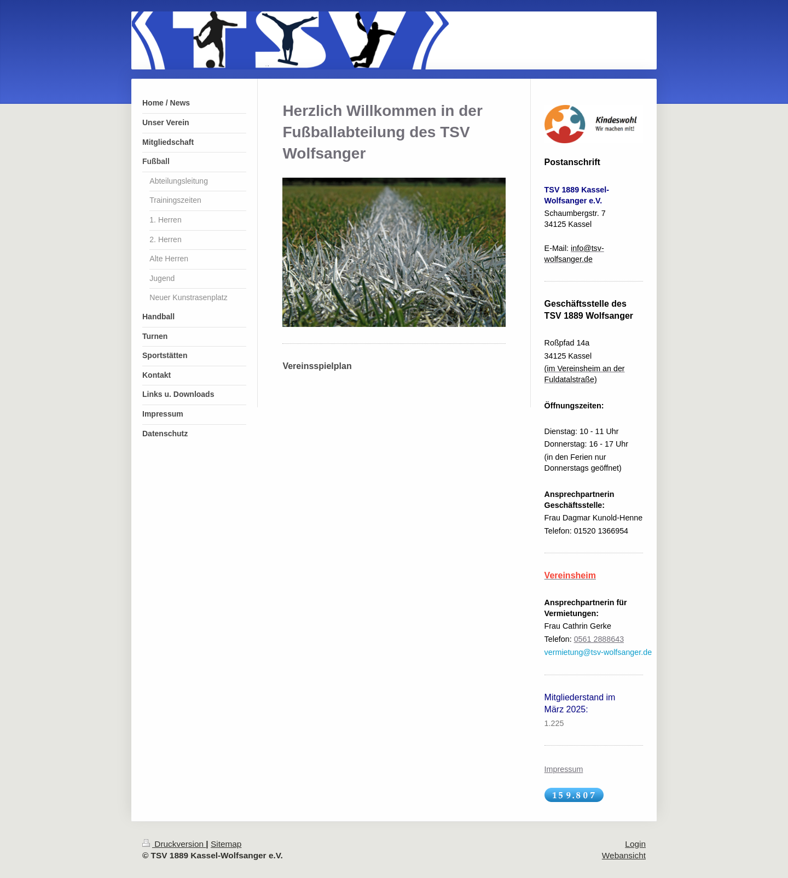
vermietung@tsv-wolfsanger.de (598, 652)
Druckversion (174, 843)
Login (635, 843)
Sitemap (226, 843)
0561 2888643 (599, 639)
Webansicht (624, 855)
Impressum (563, 769)
